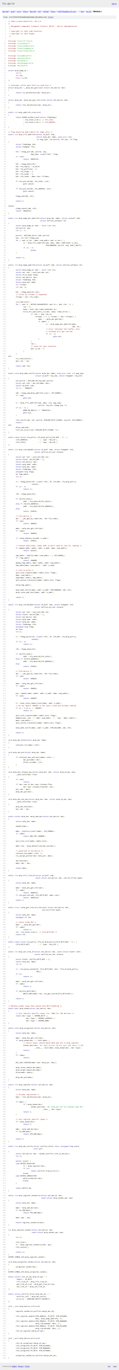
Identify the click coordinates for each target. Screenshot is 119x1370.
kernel (5, 11)
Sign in (114, 4)
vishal (46, 11)
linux (25, 11)
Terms (27, 1366)
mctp (88, 11)
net (82, 11)
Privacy (20, 1366)
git (39, 11)
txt (109, 1366)
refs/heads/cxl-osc (67, 11)
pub (13, 11)
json (115, 1366)
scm (19, 11)
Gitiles (14, 1366)
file (50, 17)
